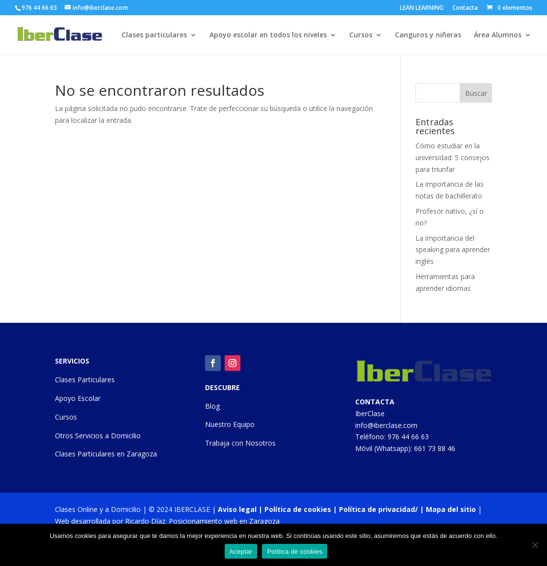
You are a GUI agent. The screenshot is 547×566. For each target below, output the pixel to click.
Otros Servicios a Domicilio (98, 435)
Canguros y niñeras (428, 35)
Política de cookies (297, 509)
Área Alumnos (497, 35)
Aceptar (241, 551)
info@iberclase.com (386, 425)
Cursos (360, 35)
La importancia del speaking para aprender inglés (453, 249)
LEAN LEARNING (421, 8)
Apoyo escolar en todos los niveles (268, 35)
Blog (212, 406)
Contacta (465, 8)
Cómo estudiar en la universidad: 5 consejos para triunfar (453, 157)
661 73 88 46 (434, 448)
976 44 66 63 (408, 436)
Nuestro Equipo (230, 424)
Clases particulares (154, 35)
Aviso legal (237, 509)
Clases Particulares (85, 379)
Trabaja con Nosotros (240, 443)
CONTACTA (374, 401)
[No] (535, 545)
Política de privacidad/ (378, 509)
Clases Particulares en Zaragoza (106, 453)
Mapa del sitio (451, 509)
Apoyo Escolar (78, 398)
